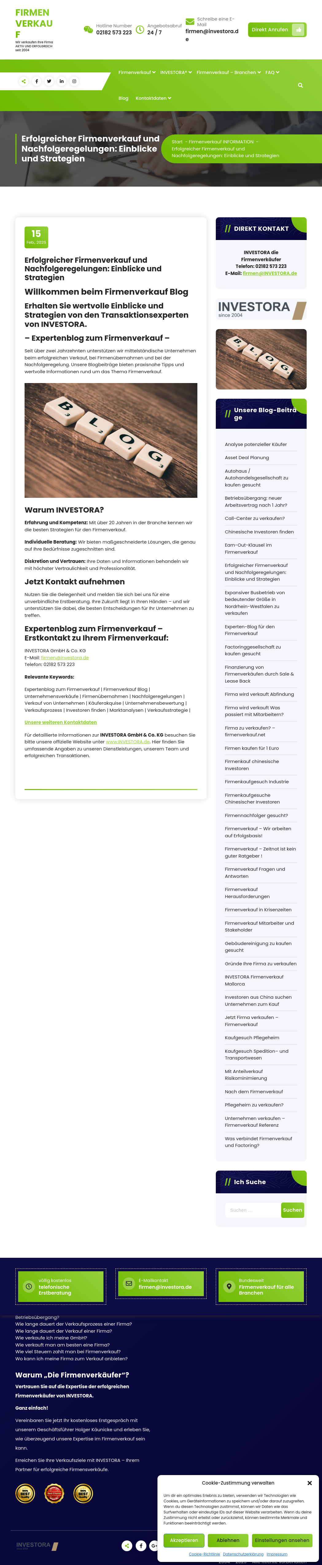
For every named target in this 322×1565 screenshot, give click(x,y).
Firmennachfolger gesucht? (256, 815)
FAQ (270, 72)
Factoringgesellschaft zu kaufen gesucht (253, 650)
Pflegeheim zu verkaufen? (254, 1105)
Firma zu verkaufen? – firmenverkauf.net (250, 731)
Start (177, 141)
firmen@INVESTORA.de (270, 273)
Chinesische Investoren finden (259, 532)
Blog (123, 98)
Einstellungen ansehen (282, 1540)
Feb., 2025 (36, 237)
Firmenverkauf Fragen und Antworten (255, 872)
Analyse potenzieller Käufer (256, 444)
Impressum (277, 1554)
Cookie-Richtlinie (204, 1554)
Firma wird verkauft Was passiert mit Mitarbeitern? (254, 711)
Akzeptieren (184, 1540)
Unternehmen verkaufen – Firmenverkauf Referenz (255, 1122)
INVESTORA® (174, 72)
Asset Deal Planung (247, 457)
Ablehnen (228, 1540)
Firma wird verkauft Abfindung (259, 694)
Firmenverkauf (134, 72)
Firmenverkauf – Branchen (226, 72)
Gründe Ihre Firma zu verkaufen (261, 963)
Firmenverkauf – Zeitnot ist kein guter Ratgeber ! (260, 852)
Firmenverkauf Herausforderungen (247, 893)
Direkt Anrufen (278, 30)
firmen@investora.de (65, 657)
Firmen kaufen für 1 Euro (252, 748)
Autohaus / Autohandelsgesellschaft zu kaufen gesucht (257, 478)
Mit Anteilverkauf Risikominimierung (246, 1075)
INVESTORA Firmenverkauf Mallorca (254, 980)
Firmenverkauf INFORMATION (221, 141)
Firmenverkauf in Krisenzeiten (258, 909)
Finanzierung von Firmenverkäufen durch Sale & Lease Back (259, 674)
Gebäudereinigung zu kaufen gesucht (258, 947)
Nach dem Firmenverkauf (254, 1091)
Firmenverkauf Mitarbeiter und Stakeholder (259, 926)
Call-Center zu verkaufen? (255, 518)
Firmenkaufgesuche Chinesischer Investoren (252, 798)
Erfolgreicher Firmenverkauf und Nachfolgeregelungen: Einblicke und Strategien (256, 572)
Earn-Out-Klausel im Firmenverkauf (248, 548)
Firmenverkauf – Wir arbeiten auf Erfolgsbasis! (258, 832)
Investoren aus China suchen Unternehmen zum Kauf (258, 1000)
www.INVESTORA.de (128, 741)
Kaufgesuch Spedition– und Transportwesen (257, 1054)
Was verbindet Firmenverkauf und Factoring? (258, 1142)
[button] (310, 1483)
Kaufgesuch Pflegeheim (252, 1037)
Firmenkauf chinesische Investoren (252, 765)
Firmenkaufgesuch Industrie (257, 781)
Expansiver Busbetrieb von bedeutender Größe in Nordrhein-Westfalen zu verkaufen (255, 603)
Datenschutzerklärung (243, 1554)
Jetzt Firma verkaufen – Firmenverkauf (251, 1021)
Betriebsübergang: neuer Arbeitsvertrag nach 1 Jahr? (256, 501)
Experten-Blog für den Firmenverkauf (250, 630)
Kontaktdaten (151, 98)
